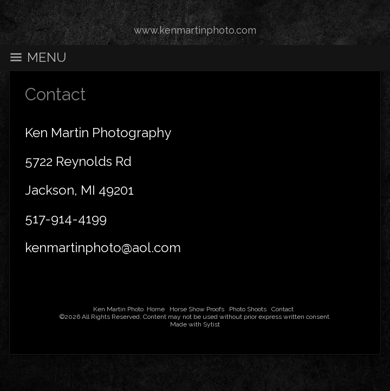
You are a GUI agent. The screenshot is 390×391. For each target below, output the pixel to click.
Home (156, 309)
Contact (282, 309)
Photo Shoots (247, 309)
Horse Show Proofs (197, 309)
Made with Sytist (195, 324)
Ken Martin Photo (118, 309)
